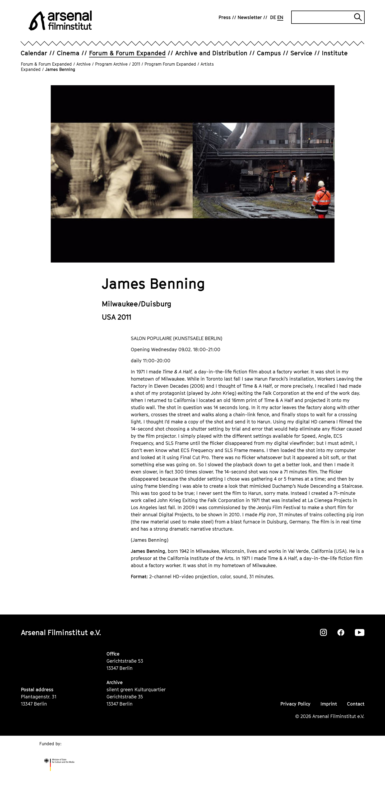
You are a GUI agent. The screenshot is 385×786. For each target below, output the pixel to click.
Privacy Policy (295, 704)
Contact (355, 704)
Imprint (329, 704)
